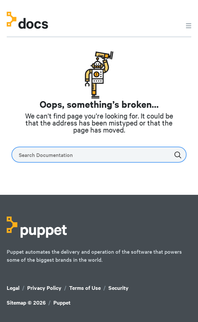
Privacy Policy (44, 287)
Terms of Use (85, 287)
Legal (13, 287)
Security (118, 287)
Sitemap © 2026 (26, 302)
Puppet (61, 302)
